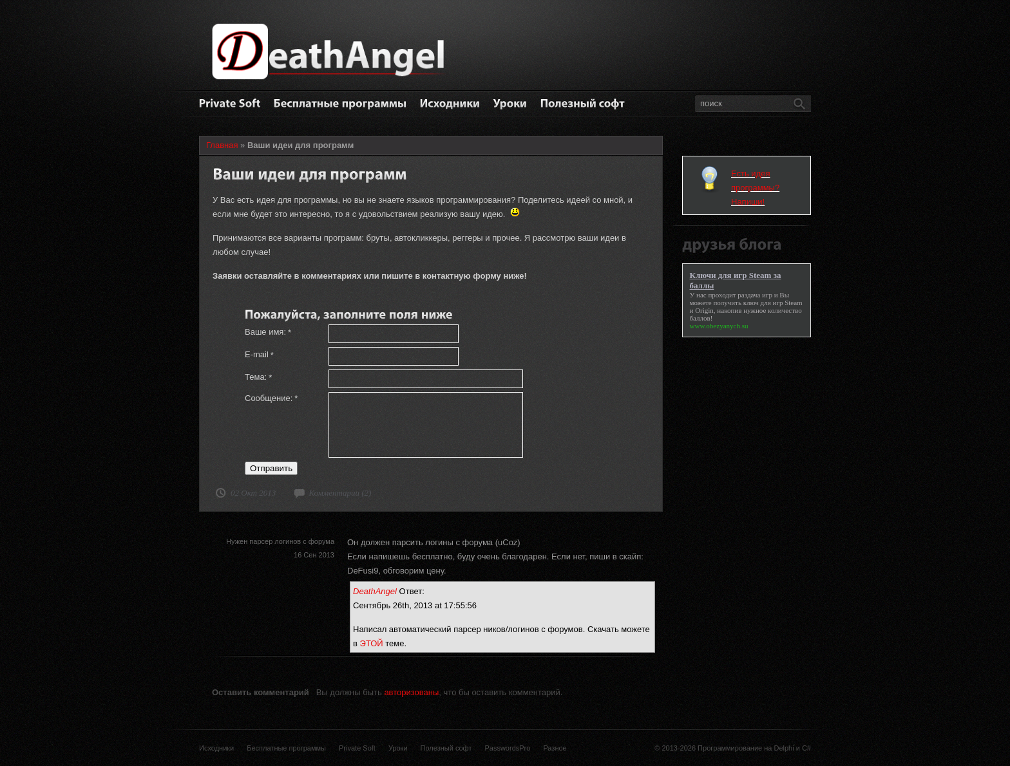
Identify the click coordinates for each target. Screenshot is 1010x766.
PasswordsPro (507, 748)
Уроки (398, 748)
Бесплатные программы (286, 748)
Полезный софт (446, 748)
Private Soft (357, 748)
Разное (554, 748)
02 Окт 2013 (253, 493)
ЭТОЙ (371, 643)
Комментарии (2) (340, 493)
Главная (222, 145)
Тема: (258, 377)
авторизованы (411, 692)
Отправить (271, 468)
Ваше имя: (268, 332)
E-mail (259, 355)
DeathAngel (375, 591)
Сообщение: (271, 398)
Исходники (216, 748)
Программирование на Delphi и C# (754, 748)
